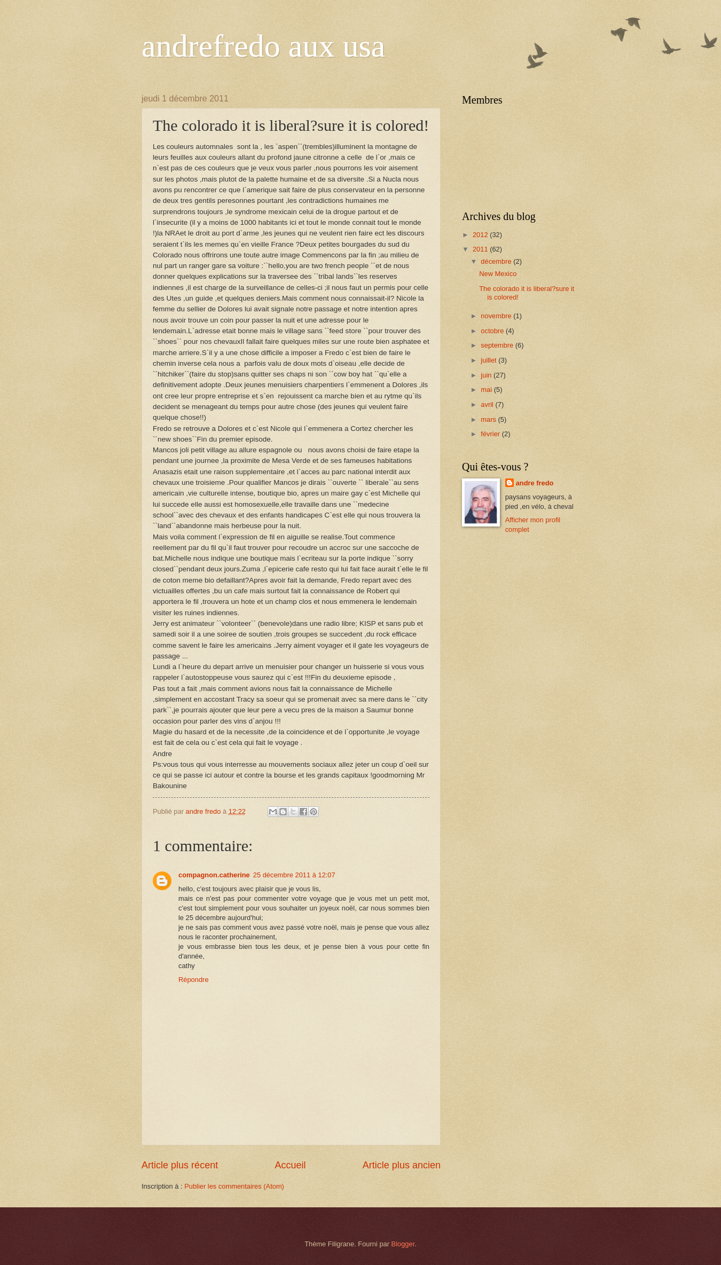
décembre (497, 261)
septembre (498, 345)
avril (488, 404)
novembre (497, 316)
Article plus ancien (402, 1165)
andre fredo (535, 483)
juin (487, 375)
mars (489, 419)
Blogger (403, 1244)
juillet (489, 360)
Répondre (193, 980)
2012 (481, 235)
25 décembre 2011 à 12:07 (294, 875)
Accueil (290, 1165)
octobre (493, 331)
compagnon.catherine (214, 875)
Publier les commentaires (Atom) (234, 1186)
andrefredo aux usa (263, 46)
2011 (481, 249)
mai (487, 390)
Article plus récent (180, 1165)
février (491, 434)
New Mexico (497, 274)
